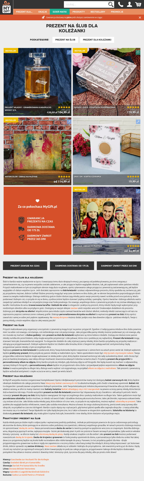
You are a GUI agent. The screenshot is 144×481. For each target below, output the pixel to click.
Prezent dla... (24, 12)
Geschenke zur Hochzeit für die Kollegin (30, 459)
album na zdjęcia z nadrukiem (102, 368)
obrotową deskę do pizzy (51, 434)
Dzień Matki (60, 12)
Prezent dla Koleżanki (97, 39)
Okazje (42, 12)
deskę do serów (26, 428)
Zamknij (140, 17)
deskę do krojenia (24, 437)
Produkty (79, 12)
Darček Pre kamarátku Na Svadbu (29, 465)
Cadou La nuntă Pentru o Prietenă (28, 475)
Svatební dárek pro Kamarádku (25, 462)
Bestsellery (98, 12)
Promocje (117, 12)
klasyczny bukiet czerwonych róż (61, 383)
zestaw (74, 308)
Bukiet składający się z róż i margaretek (80, 389)
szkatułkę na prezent (125, 401)
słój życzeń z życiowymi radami (118, 353)
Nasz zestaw (51, 446)
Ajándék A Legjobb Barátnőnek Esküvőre (29, 472)
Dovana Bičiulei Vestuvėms (22, 469)
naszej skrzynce (60, 317)
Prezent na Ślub (65, 39)
